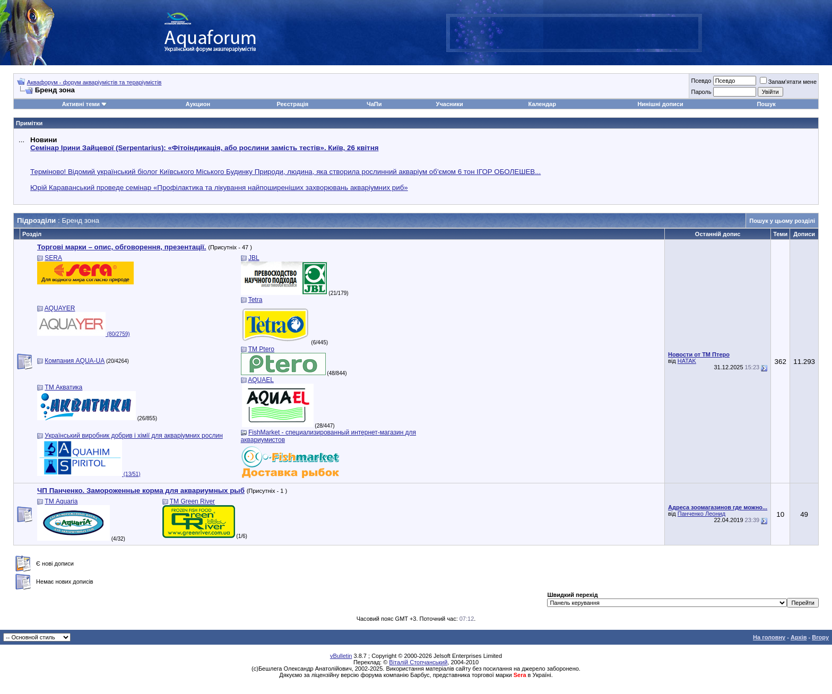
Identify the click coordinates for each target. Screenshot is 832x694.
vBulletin (341, 656)
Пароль (701, 92)
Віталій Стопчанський (418, 662)
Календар (542, 104)
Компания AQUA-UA (75, 361)
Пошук (766, 104)
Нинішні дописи (660, 104)
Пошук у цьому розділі (782, 221)
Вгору (820, 637)
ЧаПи (374, 104)
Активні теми (81, 104)
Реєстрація (292, 104)
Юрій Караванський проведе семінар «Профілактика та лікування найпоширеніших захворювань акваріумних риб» (219, 188)
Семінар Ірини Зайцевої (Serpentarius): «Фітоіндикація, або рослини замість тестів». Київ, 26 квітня (204, 148)
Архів (799, 637)
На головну (769, 637)
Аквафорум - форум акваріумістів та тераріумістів (94, 82)
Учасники (449, 104)
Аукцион (198, 104)
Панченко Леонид (701, 513)
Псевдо (701, 80)
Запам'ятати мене (788, 82)
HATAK (687, 361)
